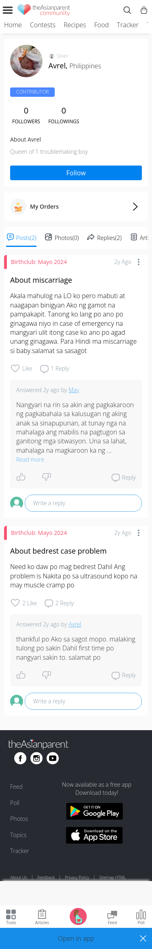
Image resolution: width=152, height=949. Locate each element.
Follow (76, 172)
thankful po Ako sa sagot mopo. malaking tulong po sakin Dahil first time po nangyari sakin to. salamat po (76, 648)
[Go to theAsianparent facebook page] (20, 758)
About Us (18, 877)
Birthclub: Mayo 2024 (39, 262)
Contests (43, 24)
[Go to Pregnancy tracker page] (78, 916)
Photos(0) (67, 238)
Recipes (75, 24)
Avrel (75, 624)
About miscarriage (41, 280)
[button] (76, 938)
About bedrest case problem (58, 551)
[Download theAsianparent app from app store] (94, 837)
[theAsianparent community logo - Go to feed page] (43, 11)
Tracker (128, 24)
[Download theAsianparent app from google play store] (94, 813)
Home (13, 24)
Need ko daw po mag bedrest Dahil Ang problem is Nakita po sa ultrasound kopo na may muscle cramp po (74, 575)
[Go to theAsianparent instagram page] (36, 758)
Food (101, 24)
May (74, 390)
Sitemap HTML (112, 877)
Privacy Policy (77, 877)
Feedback (46, 877)
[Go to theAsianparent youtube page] (53, 758)
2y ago (122, 262)
